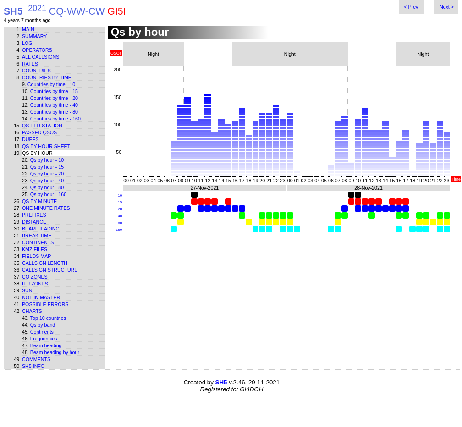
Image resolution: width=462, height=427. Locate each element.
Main (28, 29)
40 (120, 216)
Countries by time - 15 (54, 91)
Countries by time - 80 (54, 112)
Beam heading (41, 228)
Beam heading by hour (54, 352)
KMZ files (34, 249)
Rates (30, 63)
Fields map (36, 256)
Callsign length (44, 263)
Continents (38, 242)
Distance (34, 221)
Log (27, 43)
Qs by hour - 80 (47, 187)
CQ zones (35, 276)
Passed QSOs (39, 132)
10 (120, 195)
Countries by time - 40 (54, 105)
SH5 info (33, 366)
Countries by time (47, 77)
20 (120, 209)
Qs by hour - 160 (48, 194)
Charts (32, 311)
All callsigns (40, 57)
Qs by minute (39, 201)
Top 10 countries (48, 318)
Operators (37, 50)
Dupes (30, 139)
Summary (34, 36)
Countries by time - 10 (51, 84)
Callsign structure (49, 270)
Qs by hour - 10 (47, 160)
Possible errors (45, 304)
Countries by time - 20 (54, 98)
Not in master (41, 297)
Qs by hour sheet (46, 146)
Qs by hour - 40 (47, 180)
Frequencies (43, 338)
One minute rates (46, 208)
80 (120, 223)
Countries (36, 70)
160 (119, 230)
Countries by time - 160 (55, 118)
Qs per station (42, 125)
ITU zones (35, 283)
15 (120, 202)
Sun (27, 290)
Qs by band (42, 325)
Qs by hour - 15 (47, 167)
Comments (36, 359)
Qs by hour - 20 (47, 173)
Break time (36, 235)
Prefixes (34, 215)
